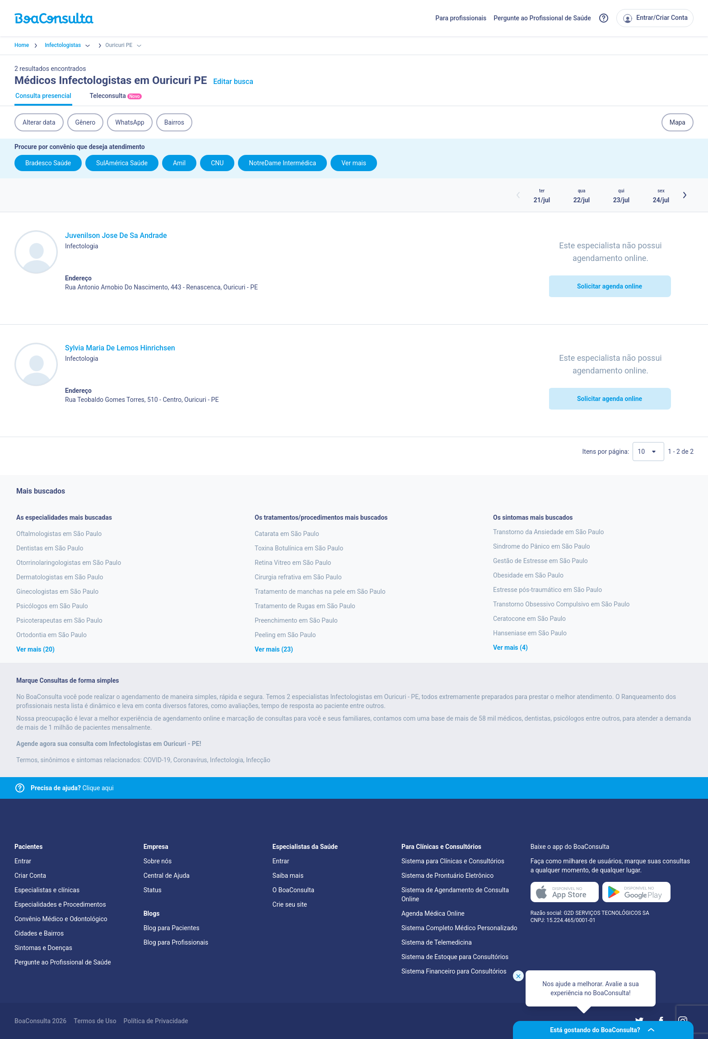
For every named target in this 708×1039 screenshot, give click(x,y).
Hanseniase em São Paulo (530, 633)
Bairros (174, 122)
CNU (217, 163)
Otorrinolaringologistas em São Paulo (68, 562)
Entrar (22, 861)
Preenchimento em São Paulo (296, 620)
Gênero (85, 122)
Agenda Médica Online (433, 913)
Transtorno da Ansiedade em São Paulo (548, 532)
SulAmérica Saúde (122, 163)
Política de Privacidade (156, 1021)
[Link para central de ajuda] (19, 788)
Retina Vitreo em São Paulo (293, 562)
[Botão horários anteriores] (518, 195)
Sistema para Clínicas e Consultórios (452, 861)
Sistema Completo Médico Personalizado (459, 928)
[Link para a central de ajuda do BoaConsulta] (603, 18)
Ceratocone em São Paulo (529, 618)
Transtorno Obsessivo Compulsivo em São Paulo (561, 604)
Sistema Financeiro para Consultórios (454, 971)
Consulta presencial (43, 99)
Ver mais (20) (35, 649)
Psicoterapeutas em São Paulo (59, 620)
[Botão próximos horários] (684, 195)
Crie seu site (289, 904)
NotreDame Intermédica (282, 163)
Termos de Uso (95, 1021)
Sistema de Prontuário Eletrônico (447, 875)
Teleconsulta (115, 99)
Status (153, 890)
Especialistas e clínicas (46, 890)
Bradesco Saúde (48, 163)
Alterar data (39, 122)
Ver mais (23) (274, 649)
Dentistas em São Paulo (49, 548)
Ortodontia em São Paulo (51, 634)
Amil (179, 163)
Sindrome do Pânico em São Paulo (541, 546)
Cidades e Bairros (39, 933)
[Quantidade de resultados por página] (648, 451)
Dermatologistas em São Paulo (59, 577)
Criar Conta (30, 875)
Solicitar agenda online (609, 286)
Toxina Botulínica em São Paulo (299, 548)
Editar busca (233, 81)
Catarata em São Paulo (287, 533)
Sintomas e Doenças (43, 947)
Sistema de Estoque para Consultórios (454, 956)
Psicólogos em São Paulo (52, 606)
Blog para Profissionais (176, 942)
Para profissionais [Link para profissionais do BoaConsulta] (460, 18)
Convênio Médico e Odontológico (60, 919)
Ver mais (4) (510, 647)
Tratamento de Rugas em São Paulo (305, 606)
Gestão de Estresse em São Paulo (540, 560)
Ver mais (353, 163)
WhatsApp (129, 122)
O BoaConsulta (293, 890)
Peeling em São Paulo (285, 634)
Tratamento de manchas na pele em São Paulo (320, 591)
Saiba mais (287, 875)
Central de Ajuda (167, 875)
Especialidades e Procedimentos (60, 904)
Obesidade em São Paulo (528, 575)
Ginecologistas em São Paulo (57, 591)
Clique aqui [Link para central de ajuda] (72, 788)
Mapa (677, 122)
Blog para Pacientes (172, 928)
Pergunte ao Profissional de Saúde (542, 18)
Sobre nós (158, 861)
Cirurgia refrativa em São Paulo (298, 577)
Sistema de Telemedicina (436, 942)
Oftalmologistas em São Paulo (59, 533)
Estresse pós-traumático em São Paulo (547, 589)
